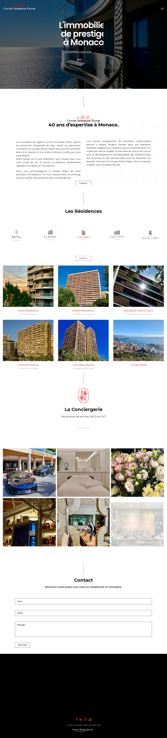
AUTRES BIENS (139, 368)
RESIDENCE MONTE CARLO (138, 310)
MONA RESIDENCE (28, 310)
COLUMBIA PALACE (83, 365)
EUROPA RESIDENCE (83, 310)
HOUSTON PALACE (28, 365)
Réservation (83, 379)
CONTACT (83, 248)
